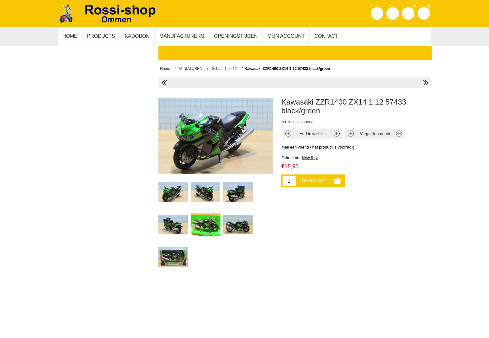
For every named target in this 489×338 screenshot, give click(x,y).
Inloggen (392, 13)
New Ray (310, 158)
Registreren (377, 13)
